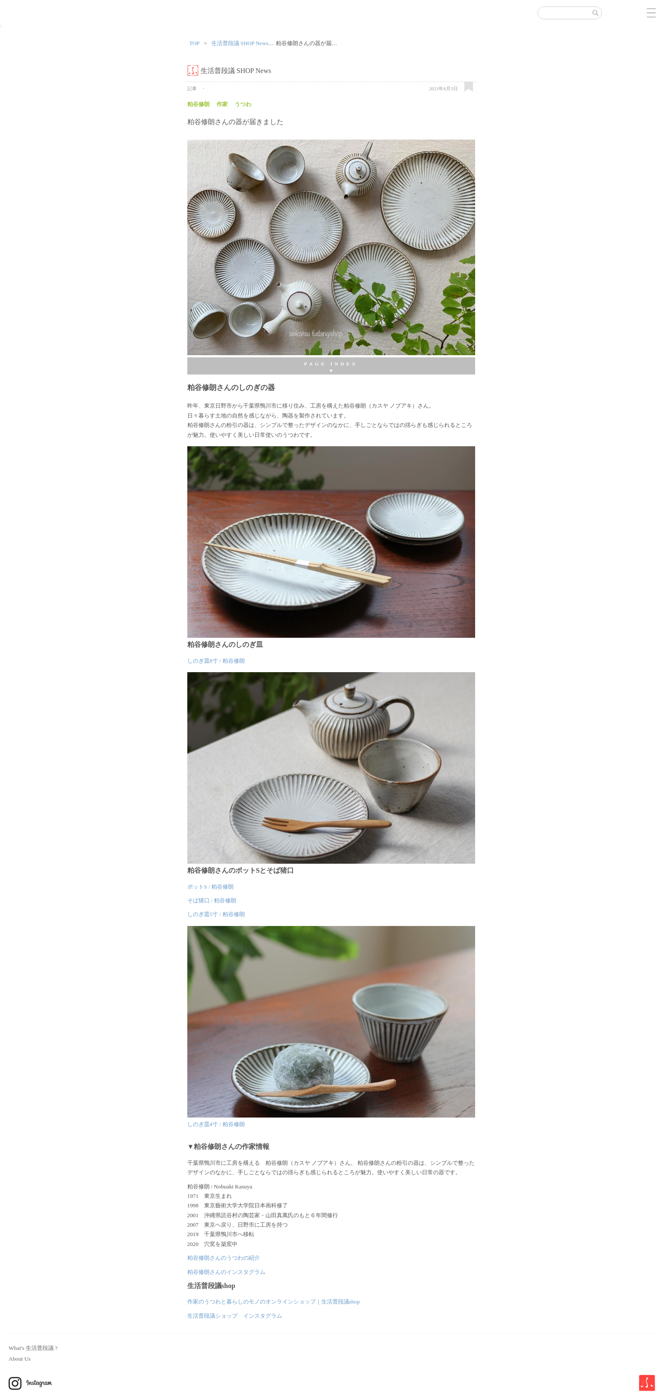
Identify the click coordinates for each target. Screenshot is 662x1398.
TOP (194, 43)
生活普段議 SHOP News (239, 43)
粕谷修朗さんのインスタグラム (226, 1272)
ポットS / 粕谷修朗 (210, 886)
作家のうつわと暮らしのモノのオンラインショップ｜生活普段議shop (273, 1301)
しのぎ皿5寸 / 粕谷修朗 (216, 914)
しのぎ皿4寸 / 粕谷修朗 (216, 1124)
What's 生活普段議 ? (33, 1348)
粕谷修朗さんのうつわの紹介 (223, 1258)
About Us (20, 1358)
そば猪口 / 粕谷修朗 (211, 900)
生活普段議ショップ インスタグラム (234, 1316)
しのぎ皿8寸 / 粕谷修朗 (216, 661)
